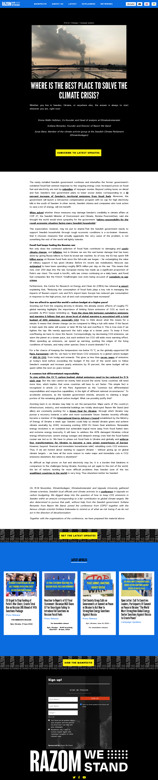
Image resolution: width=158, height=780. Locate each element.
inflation (57, 252)
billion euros (36, 259)
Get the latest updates (78, 535)
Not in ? (51, 717)
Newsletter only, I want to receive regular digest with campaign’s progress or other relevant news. (60, 733)
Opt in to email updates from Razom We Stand (94, 706)
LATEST (73, 4)
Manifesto (40, 4)
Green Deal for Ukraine (83, 411)
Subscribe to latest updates (78, 152)
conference (107, 491)
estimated (35, 266)
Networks (107, 4)
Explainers (88, 4)
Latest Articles (79, 560)
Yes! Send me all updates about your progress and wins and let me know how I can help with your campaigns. (61, 723)
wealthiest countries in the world (48, 473)
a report (123, 286)
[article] (21, 603)
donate (131, 4)
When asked (37, 212)
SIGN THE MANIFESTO (78, 662)
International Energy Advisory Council (78, 418)
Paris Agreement (39, 353)
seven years (107, 357)
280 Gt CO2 (39, 357)
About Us (57, 4)
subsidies (67, 189)
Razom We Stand (66, 745)
